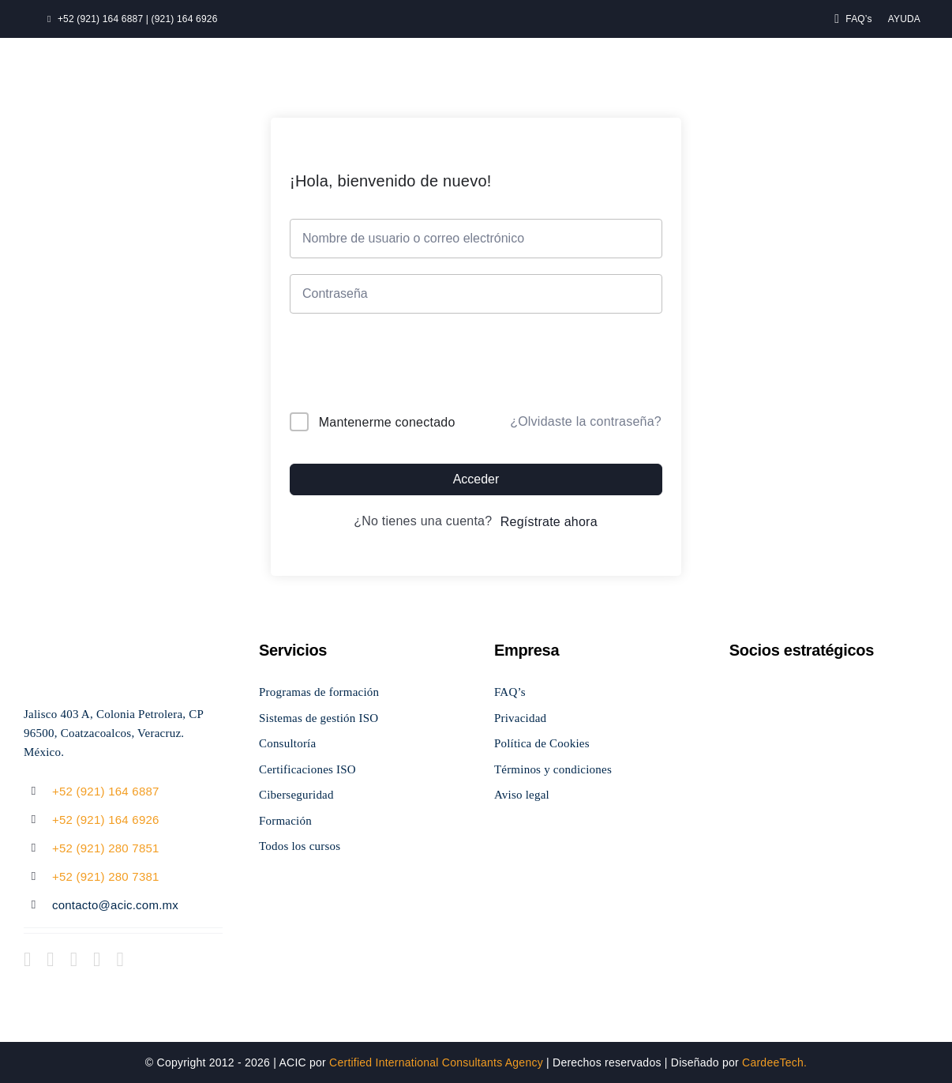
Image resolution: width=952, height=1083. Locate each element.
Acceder (476, 479)
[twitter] (50, 959)
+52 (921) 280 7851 (105, 848)
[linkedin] (119, 959)
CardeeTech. (774, 1062)
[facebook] (27, 959)
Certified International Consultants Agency (436, 1062)
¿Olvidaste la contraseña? (586, 421)
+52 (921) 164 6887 (105, 791)
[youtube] (96, 959)
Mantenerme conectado (387, 422)
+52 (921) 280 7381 (105, 876)
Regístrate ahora (549, 521)
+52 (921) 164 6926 (105, 819)
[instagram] (73, 959)
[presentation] (397, 366)
